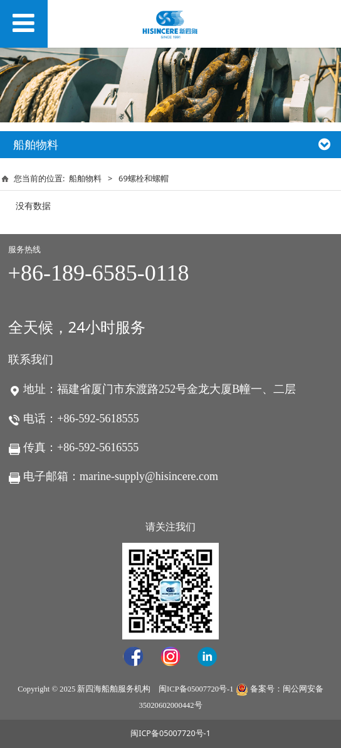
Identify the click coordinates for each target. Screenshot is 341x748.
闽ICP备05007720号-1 (196, 689)
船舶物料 (85, 178)
